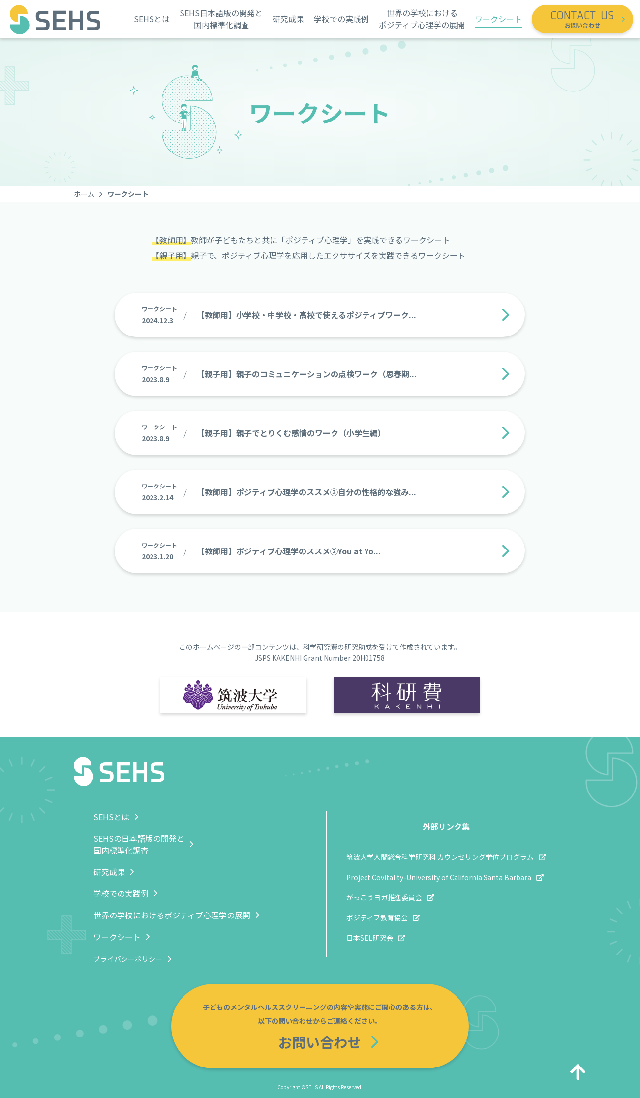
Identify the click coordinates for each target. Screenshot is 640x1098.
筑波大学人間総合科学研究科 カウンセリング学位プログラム (440, 857)
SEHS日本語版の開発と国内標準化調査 (221, 18)
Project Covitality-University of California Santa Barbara (438, 877)
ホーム (84, 194)
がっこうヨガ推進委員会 (384, 897)
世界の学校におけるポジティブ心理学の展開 (422, 18)
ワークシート (498, 19)
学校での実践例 (341, 19)
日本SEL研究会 (369, 938)
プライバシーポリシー (127, 959)
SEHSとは (152, 19)
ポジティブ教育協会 (377, 917)
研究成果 (288, 19)
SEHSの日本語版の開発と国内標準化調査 (138, 844)
